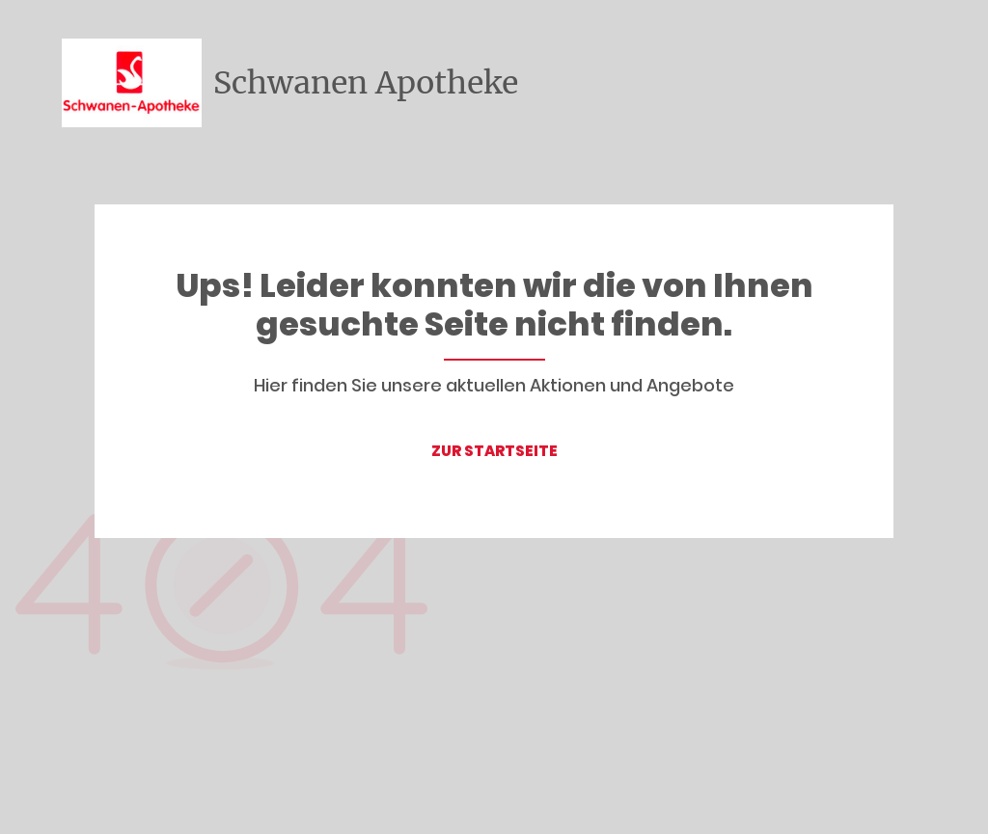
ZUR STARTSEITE (494, 451)
